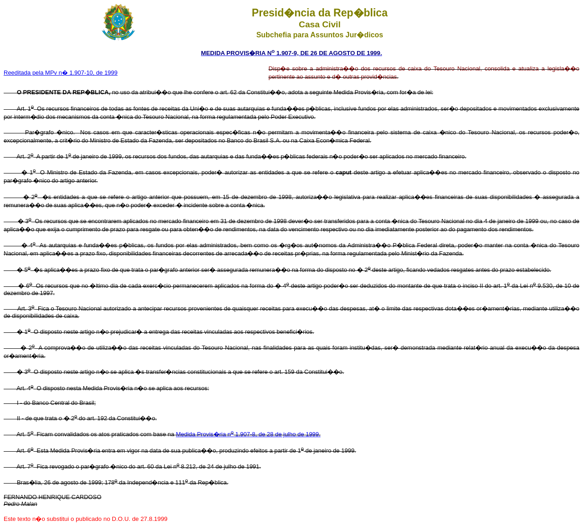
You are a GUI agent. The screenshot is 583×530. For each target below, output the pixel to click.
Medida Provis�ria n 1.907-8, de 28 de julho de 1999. (248, 434)
